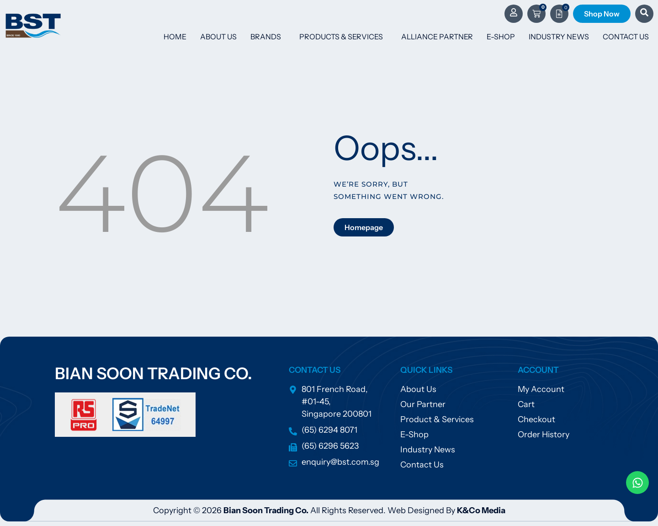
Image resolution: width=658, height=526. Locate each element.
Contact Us (626, 36)
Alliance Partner (437, 36)
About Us (218, 36)
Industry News (559, 36)
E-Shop (501, 36)
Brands (268, 36)
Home (175, 36)
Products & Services (343, 36)
